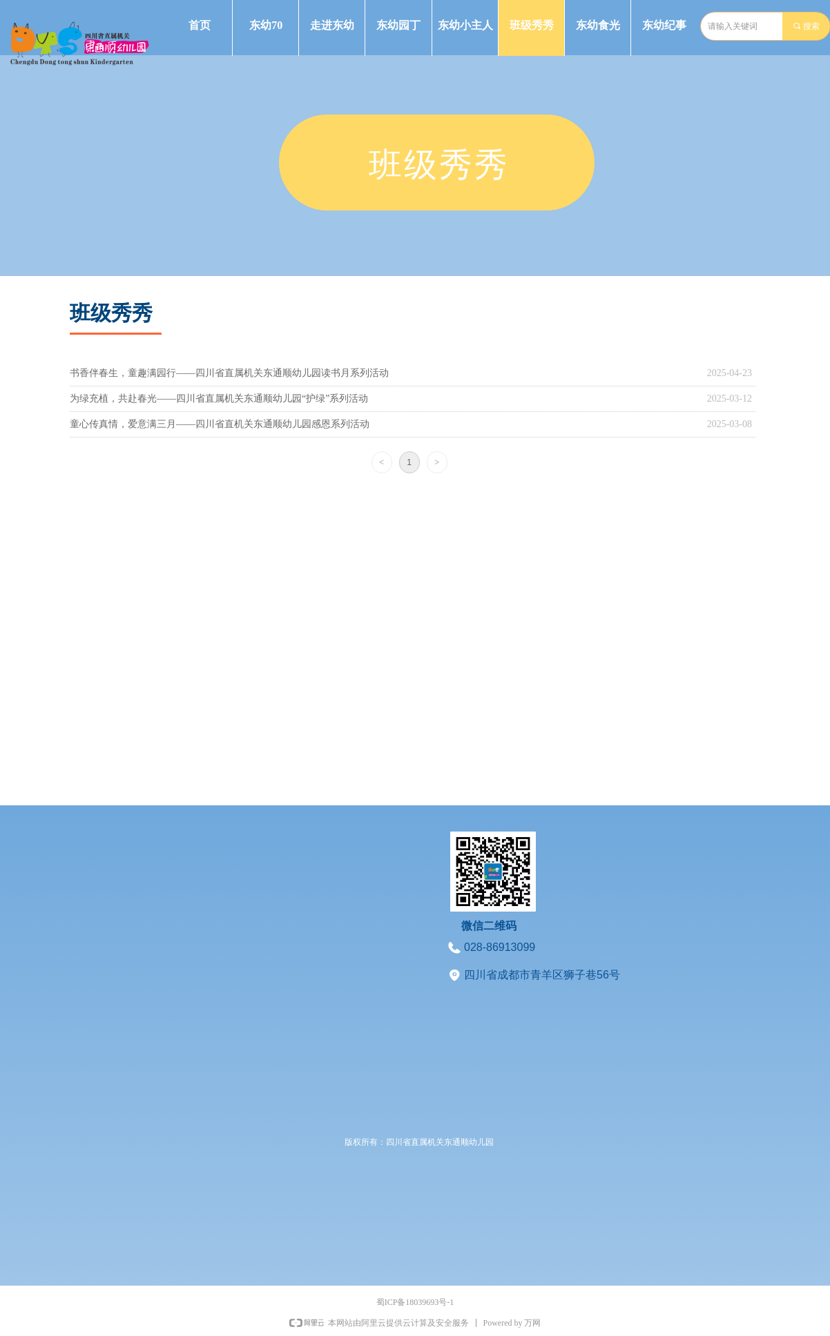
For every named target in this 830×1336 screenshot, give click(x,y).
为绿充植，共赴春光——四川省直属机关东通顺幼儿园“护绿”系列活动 (219, 398)
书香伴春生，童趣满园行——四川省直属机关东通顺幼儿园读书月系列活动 (229, 373)
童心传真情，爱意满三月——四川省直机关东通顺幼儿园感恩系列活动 (219, 424)
